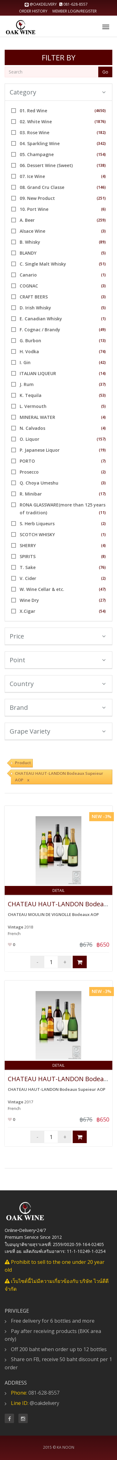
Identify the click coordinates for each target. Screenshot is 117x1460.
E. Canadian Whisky (41, 319)
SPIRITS (28, 556)
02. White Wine (36, 122)
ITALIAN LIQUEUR (38, 373)
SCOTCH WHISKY (37, 534)
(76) (102, 567)
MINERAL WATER (37, 417)
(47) (102, 589)
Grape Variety (58, 731)
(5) (103, 253)
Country (58, 683)
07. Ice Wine (32, 176)
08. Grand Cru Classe (42, 187)
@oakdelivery (41, 4)
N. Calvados (32, 428)
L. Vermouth (33, 406)
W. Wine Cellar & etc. (42, 589)
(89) (102, 242)
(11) (102, 512)
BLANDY (28, 253)
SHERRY (28, 545)
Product (23, 763)
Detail (58, 890)
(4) (103, 176)
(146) (101, 187)
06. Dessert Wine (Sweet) (46, 165)
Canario (28, 275)
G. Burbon (30, 340)
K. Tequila (30, 395)
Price (58, 636)
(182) (101, 132)
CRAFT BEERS (34, 297)
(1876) (100, 121)
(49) (102, 329)
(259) (101, 220)
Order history (33, 11)
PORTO (27, 461)
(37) (102, 384)
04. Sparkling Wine (40, 143)
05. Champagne (37, 154)
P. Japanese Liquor (40, 450)
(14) (102, 373)
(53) (102, 395)
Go (105, 72)
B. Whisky (30, 242)
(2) (103, 472)
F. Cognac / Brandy (40, 330)
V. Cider (28, 578)
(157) (101, 439)
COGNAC (29, 286)
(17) (102, 493)
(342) (101, 143)
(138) (101, 165)
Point (58, 660)
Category (58, 92)
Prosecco (29, 472)
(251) (101, 198)
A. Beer (27, 220)
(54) (102, 611)
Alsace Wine (32, 231)
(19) (102, 450)
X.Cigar (27, 611)
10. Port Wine (34, 209)
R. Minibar (31, 494)
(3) (103, 231)
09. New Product (37, 198)
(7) (103, 461)
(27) (102, 600)
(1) (103, 274)
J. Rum (27, 384)
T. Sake (28, 567)
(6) (103, 209)
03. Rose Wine (34, 132)
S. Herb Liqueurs (37, 524)
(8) (103, 556)
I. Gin (25, 362)
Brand (58, 707)
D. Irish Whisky (35, 308)
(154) (101, 154)
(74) (102, 351)
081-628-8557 (73, 4)
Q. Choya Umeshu (39, 483)
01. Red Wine (33, 111)
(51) (102, 264)
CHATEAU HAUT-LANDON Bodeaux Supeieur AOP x (59, 777)
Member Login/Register (74, 11)
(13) (102, 340)
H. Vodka (29, 351)
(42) (102, 362)
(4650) (100, 110)
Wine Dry (29, 600)
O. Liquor (29, 439)
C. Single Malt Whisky (43, 264)
